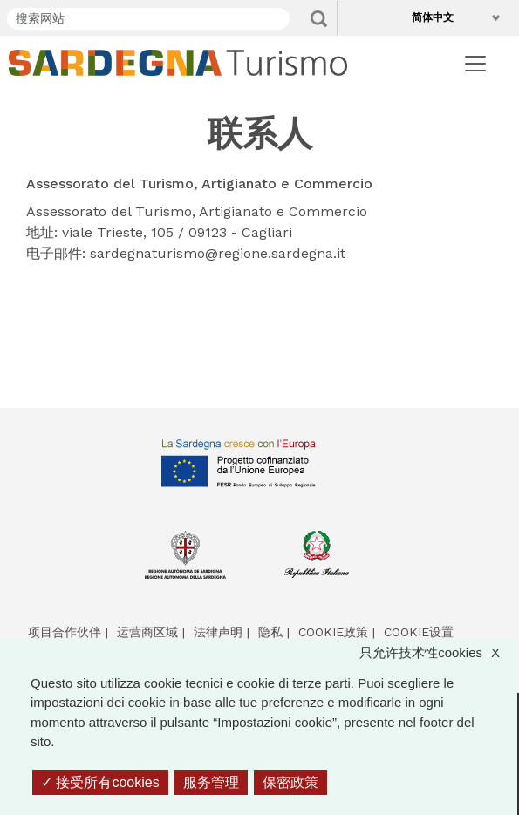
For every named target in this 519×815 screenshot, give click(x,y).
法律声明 (218, 632)
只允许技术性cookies (438, 653)
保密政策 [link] (290, 782)
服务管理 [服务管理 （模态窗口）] (211, 782)
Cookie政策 (333, 632)
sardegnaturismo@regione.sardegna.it (217, 253)
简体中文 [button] (437, 17)
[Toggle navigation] (475, 64)
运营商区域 (147, 632)
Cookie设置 (419, 632)
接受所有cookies (100, 782)
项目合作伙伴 (64, 632)
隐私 (270, 632)
